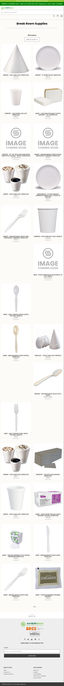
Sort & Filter (32, 39)
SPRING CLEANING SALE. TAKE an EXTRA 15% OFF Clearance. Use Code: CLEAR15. (32, 4)
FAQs (5, 670)
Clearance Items (8, 674)
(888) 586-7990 (29, 1)
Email (6, 648)
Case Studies (37, 674)
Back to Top (32, 614)
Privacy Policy (37, 678)
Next (34, 607)
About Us (36, 670)
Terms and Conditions (39, 676)
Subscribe (32, 656)
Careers (35, 672)
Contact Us (7, 672)
